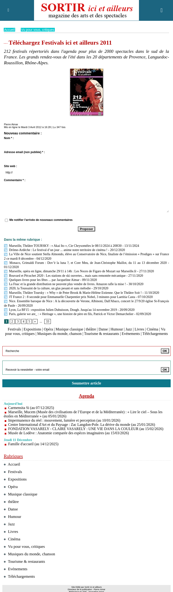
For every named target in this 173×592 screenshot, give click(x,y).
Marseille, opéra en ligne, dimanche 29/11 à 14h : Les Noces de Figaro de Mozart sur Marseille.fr (70, 271)
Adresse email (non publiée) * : (24, 152)
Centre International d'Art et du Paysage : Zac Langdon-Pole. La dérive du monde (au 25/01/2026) (81, 424)
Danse (103, 329)
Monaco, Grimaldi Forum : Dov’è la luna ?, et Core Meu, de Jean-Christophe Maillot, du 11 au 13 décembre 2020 (85, 262)
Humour (117, 329)
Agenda (86, 395)
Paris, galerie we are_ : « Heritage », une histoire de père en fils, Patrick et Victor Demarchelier (68, 314)
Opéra (48, 329)
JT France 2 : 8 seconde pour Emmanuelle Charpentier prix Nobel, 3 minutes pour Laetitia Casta (69, 296)
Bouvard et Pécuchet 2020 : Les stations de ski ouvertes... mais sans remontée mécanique (64, 275)
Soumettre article (86, 383)
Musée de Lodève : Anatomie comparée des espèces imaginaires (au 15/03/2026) (68, 433)
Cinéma (153, 329)
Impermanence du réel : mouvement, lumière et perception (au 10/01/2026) (64, 420)
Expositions (32, 329)
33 (47, 321)
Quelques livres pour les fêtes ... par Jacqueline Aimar (42, 279)
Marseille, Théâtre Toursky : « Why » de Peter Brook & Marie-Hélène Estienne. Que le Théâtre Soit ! (73, 292)
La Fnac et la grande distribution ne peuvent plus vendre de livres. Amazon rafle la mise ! (65, 284)
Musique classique (69, 329)
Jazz (129, 329)
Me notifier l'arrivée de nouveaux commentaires (41, 220)
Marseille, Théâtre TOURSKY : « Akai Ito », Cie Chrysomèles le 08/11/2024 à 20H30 (63, 245)
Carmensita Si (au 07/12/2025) (31, 407)
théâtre (91, 329)
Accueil (9, 29)
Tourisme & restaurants (101, 334)
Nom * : (9, 138)
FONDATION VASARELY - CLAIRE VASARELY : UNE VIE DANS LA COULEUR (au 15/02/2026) (85, 429)
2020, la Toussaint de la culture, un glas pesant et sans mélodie (47, 288)
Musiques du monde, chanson (59, 334)
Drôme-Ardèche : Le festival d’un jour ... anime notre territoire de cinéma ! (55, 249)
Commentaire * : (14, 180)
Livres (139, 329)
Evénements (131, 334)
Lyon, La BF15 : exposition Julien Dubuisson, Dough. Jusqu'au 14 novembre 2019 (60, 309)
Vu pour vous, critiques (37, 29)
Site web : (10, 166)
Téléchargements (155, 334)
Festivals (14, 329)
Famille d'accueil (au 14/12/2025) (33, 444)
